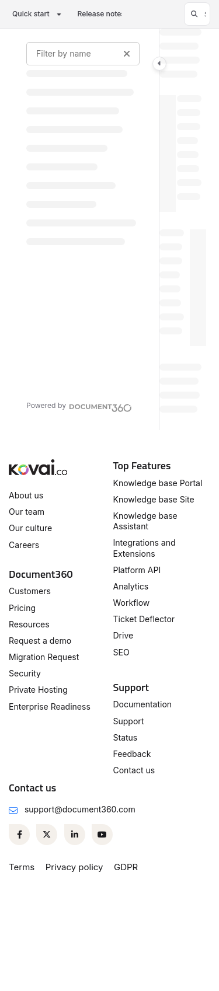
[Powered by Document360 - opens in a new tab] (79, 406)
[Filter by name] (83, 53)
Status (125, 737)
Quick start (31, 13)
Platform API (137, 570)
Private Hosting (38, 690)
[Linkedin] (74, 834)
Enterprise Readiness (50, 706)
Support (128, 721)
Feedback (132, 754)
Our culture (30, 528)
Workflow (131, 603)
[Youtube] (102, 834)
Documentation (142, 704)
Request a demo (40, 640)
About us (26, 495)
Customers (30, 591)
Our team (26, 512)
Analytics (131, 586)
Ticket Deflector (144, 619)
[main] (182, 229)
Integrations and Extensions (144, 548)
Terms (21, 867)
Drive (123, 635)
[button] (197, 14)
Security (25, 673)
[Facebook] (19, 834)
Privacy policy (74, 867)
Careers (24, 545)
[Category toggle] (159, 64)
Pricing (22, 608)
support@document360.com (80, 809)
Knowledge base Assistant (145, 521)
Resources (29, 624)
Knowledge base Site (153, 499)
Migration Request (44, 657)
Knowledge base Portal (158, 483)
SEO (121, 652)
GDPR (126, 867)
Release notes (101, 13)
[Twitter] (46, 834)
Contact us (134, 770)
